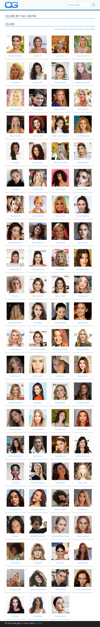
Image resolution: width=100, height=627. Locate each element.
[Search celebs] (78, 4)
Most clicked (83, 29)
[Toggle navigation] (93, 5)
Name (93, 29)
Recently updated (68, 29)
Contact (39, 623)
